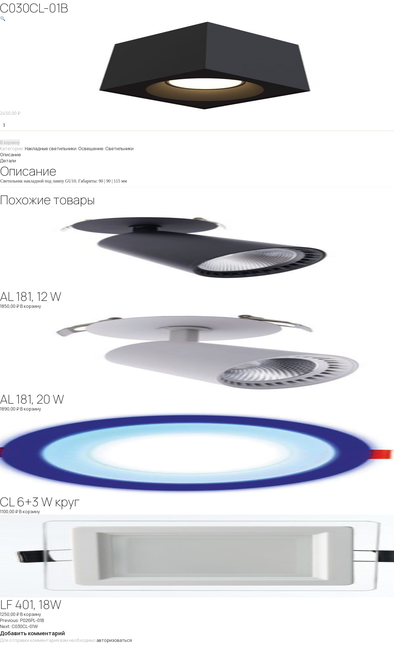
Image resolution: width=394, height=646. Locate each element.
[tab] (197, 155)
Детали (8, 161)
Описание (10, 155)
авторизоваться (114, 640)
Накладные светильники (50, 148)
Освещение (90, 148)
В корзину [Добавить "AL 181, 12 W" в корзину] (30, 306)
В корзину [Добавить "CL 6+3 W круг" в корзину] (29, 512)
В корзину (10, 142)
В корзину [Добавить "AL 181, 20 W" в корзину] (30, 409)
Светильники (119, 148)
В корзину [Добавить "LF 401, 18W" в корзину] (30, 614)
